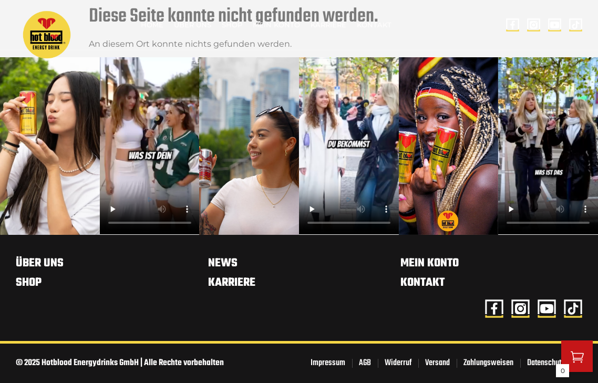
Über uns (192, 24)
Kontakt (374, 24)
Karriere (328, 24)
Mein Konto (276, 24)
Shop (232, 24)
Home (152, 24)
